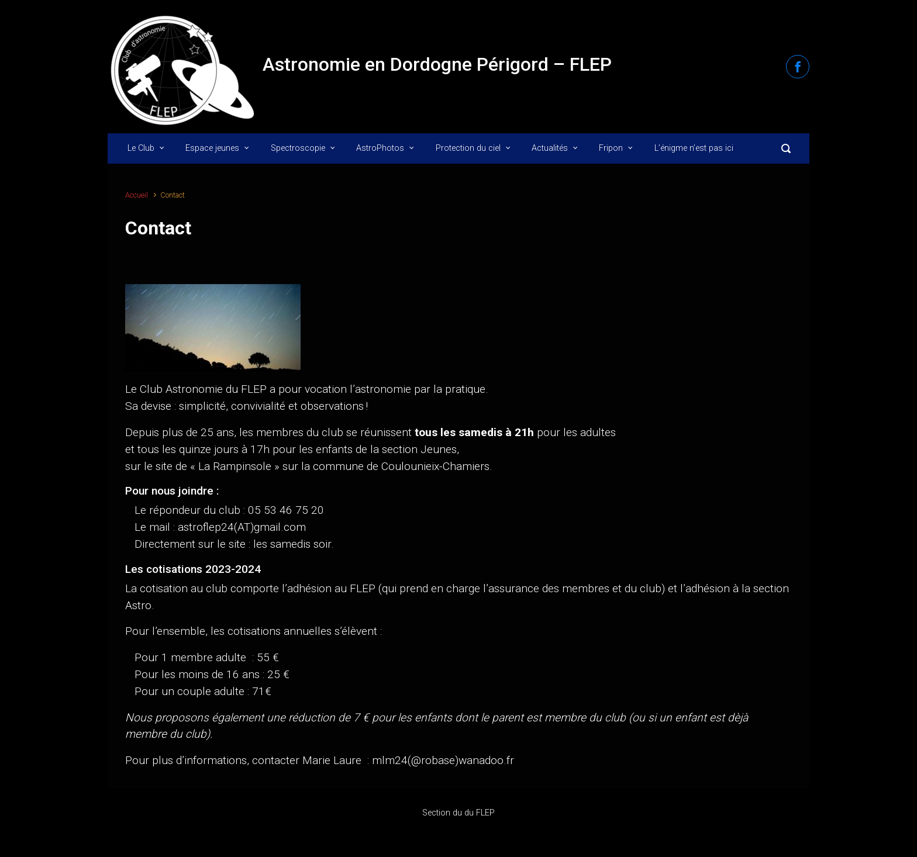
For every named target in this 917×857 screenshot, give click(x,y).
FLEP (485, 813)
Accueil (136, 195)
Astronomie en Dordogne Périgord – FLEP (437, 64)
